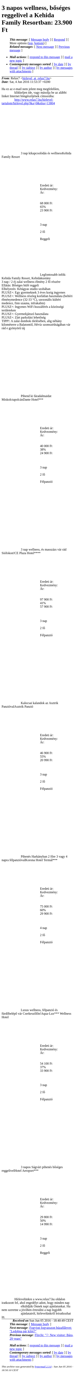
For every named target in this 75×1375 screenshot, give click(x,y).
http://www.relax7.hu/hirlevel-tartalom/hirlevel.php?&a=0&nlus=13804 (28, 101)
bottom (38, 43)
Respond (59, 39)
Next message (45, 46)
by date (58, 64)
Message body (40, 39)
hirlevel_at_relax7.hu (36, 78)
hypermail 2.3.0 (43, 1366)
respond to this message (45, 57)
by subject (28, 67)
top (31, 43)
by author (46, 67)
